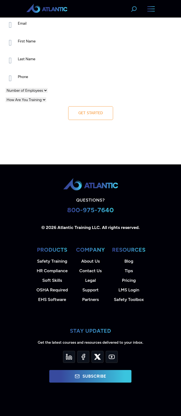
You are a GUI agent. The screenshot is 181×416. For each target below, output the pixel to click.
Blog (128, 261)
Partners (90, 299)
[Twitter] (97, 357)
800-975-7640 (90, 210)
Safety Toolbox (129, 299)
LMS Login (128, 289)
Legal (90, 280)
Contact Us (90, 270)
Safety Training (52, 261)
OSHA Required (52, 289)
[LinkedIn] (69, 357)
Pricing (129, 280)
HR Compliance (52, 270)
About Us (90, 261)
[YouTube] (112, 357)
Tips (129, 270)
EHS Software (52, 299)
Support (90, 289)
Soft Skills (52, 280)
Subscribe (90, 376)
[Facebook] (83, 357)
